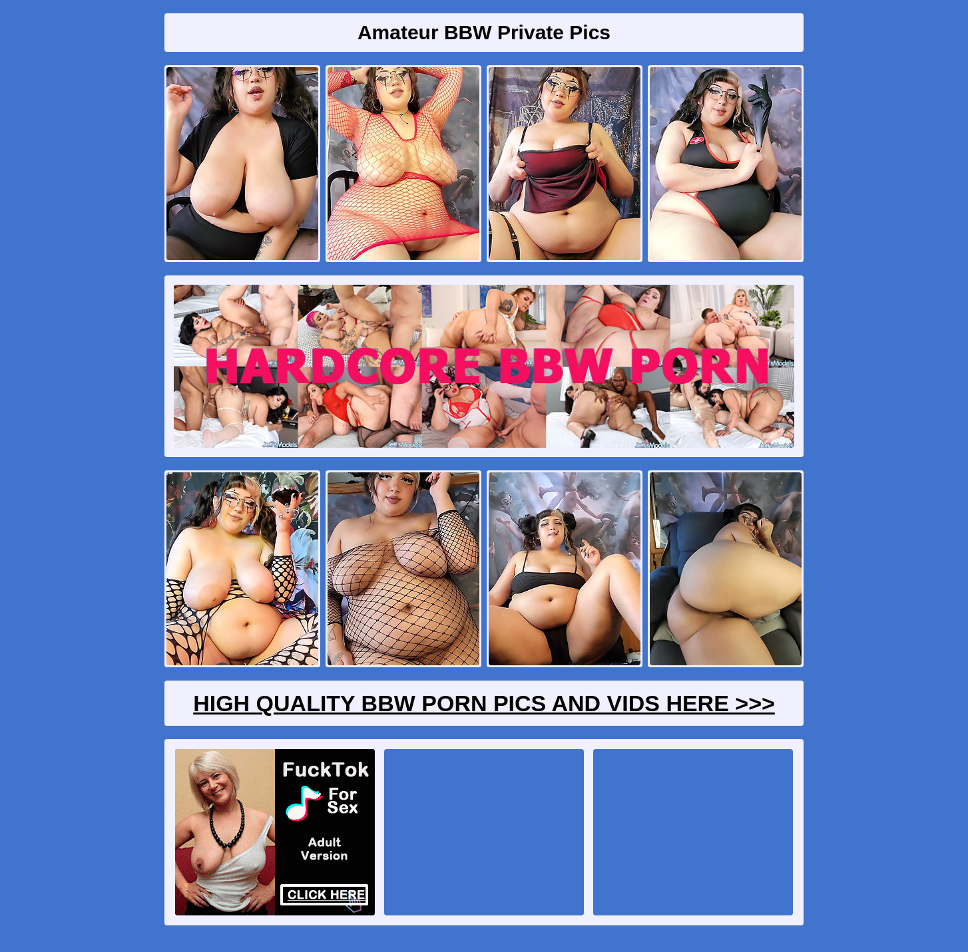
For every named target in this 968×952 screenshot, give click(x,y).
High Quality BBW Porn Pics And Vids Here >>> (484, 703)
